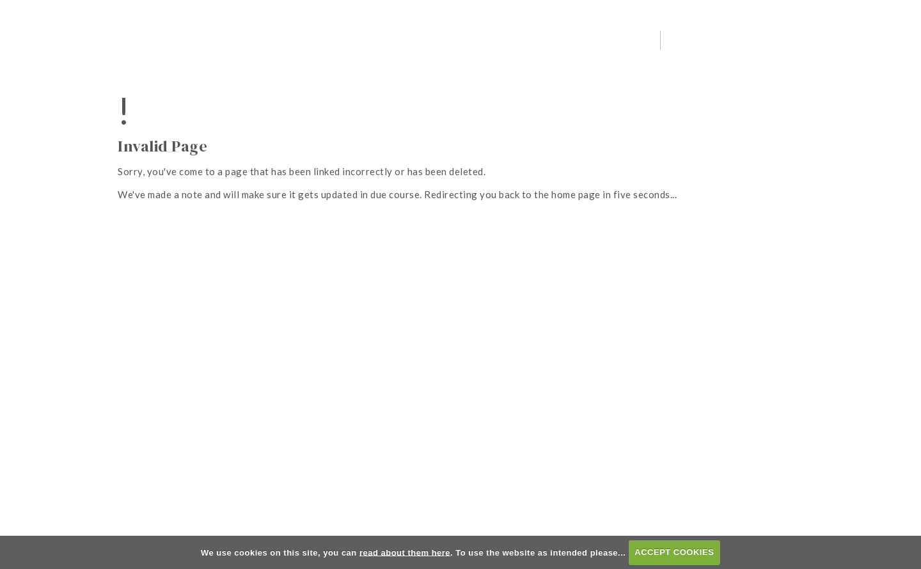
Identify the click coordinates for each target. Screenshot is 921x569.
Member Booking (875, 39)
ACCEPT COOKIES (674, 552)
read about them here (404, 552)
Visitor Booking (790, 39)
